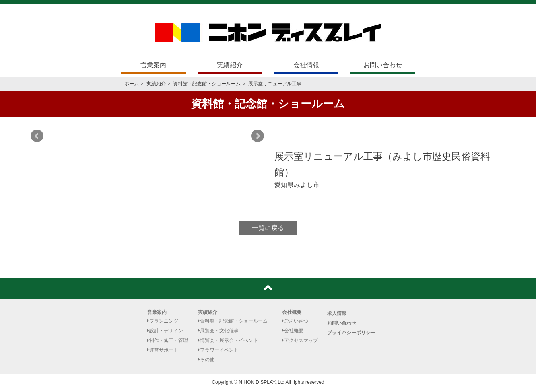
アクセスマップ (300, 340)
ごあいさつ (295, 321)
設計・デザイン (165, 330)
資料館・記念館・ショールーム (207, 83)
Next (257, 136)
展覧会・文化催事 (218, 330)
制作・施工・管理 (167, 340)
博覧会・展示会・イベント (228, 340)
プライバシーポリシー (351, 332)
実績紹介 (230, 65)
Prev (37, 136)
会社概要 (291, 312)
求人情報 (336, 313)
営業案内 (153, 65)
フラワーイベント (218, 350)
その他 (206, 359)
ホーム (131, 83)
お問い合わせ (382, 65)
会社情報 (306, 65)
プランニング (162, 321)
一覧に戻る (268, 227)
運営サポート (162, 350)
